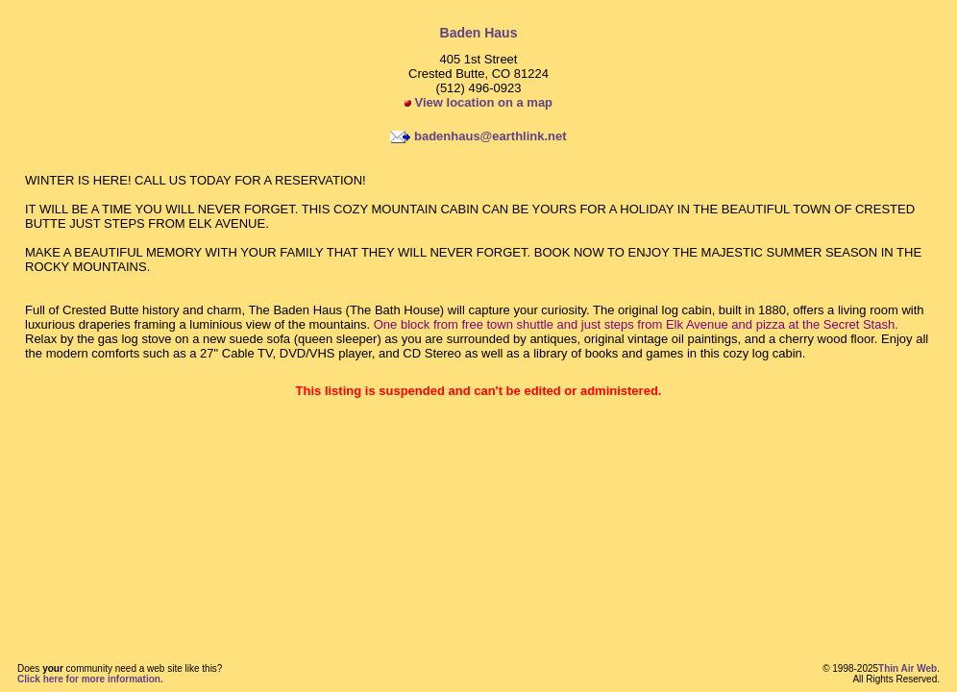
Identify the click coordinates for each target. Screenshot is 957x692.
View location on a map (478, 102)
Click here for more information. (90, 679)
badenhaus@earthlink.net (490, 136)
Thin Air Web (907, 668)
